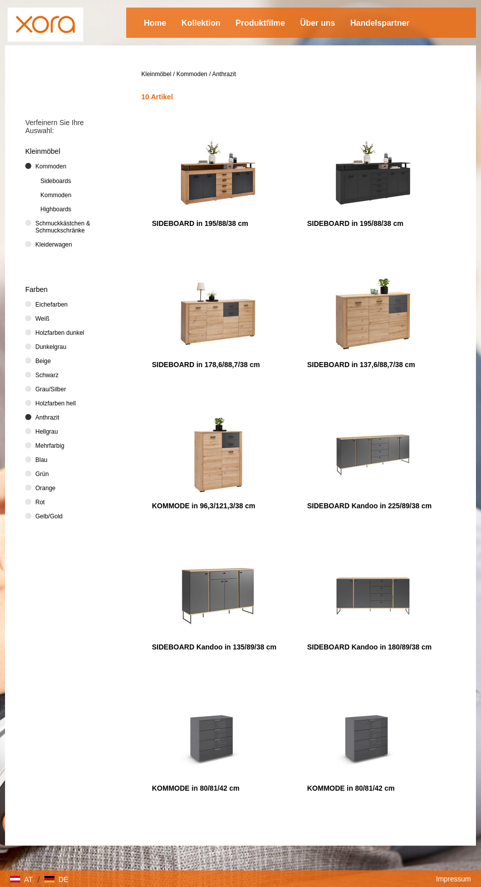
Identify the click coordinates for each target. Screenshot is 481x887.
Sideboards (55, 181)
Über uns (317, 23)
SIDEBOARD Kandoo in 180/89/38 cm (369, 647)
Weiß (42, 318)
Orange (45, 488)
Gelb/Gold (49, 516)
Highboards (55, 209)
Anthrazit (224, 74)
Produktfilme (260, 23)
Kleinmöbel (156, 74)
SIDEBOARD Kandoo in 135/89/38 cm (214, 647)
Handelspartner (379, 23)
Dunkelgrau (50, 346)
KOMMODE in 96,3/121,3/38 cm (203, 506)
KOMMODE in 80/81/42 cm (196, 788)
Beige (43, 361)
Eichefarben (51, 304)
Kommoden (191, 74)
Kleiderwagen (53, 244)
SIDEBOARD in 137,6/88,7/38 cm (361, 365)
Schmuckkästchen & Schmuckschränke (62, 227)
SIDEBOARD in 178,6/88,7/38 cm (206, 365)
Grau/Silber (50, 389)
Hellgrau (46, 431)
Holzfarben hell (55, 403)
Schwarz (47, 375)
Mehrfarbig (49, 445)
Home (155, 23)
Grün (42, 474)
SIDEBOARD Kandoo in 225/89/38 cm (369, 506)
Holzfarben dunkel (59, 332)
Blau (41, 459)
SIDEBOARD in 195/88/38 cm (200, 223)
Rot (40, 502)
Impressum (453, 879)
